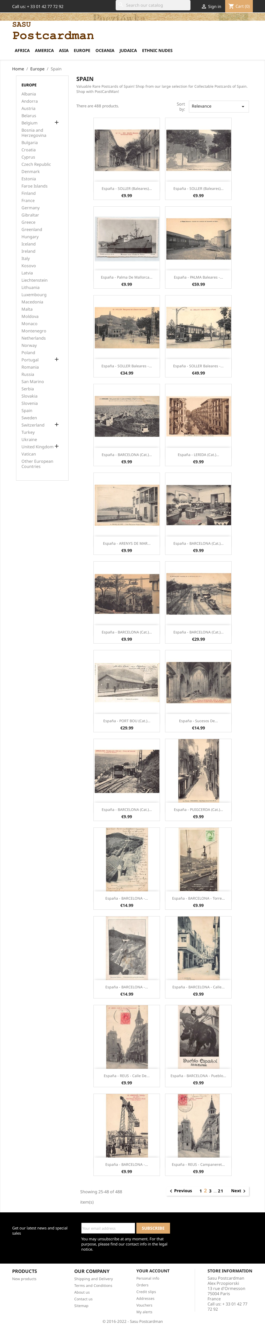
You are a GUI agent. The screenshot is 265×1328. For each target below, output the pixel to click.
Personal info (147, 1278)
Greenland (31, 229)
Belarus (28, 115)
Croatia (28, 150)
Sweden (29, 418)
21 (221, 1191)
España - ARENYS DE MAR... (127, 543)
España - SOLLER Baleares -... (126, 365)
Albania (28, 94)
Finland (28, 193)
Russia (27, 374)
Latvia (27, 273)
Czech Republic (36, 164)
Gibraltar (30, 215)
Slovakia (29, 396)
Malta (27, 309)
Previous (180, 1191)
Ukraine (29, 439)
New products (24, 1278)
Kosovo (28, 265)
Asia (64, 50)
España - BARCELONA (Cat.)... (127, 454)
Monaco (29, 323)
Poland (28, 352)
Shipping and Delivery (93, 1278)
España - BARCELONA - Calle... (198, 986)
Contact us (83, 1298)
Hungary (30, 237)
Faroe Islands (34, 186)
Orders (142, 1284)
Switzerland (33, 425)
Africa (22, 50)
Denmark (30, 171)
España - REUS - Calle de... (127, 1075)
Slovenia (29, 403)
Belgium (29, 123)
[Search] (153, 5)
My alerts (144, 1311)
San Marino (32, 381)
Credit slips (146, 1291)
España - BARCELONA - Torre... (198, 898)
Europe (82, 50)
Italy (25, 258)
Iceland (28, 244)
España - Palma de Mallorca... (126, 277)
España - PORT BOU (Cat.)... (126, 720)
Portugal (30, 360)
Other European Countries (37, 464)
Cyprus (28, 157)
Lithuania (30, 287)
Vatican (28, 454)
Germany (30, 208)
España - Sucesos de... (198, 720)
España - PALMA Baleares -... (198, 277)
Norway (29, 345)
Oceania (104, 50)
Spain (26, 410)
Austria (28, 108)
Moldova (30, 316)
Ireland (28, 251)
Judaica (128, 50)
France (28, 200)
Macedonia (32, 302)
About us (82, 1292)
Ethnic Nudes (157, 50)
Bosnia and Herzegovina (33, 133)
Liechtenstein (34, 280)
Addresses (145, 1298)
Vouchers (144, 1305)
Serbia (27, 389)
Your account (153, 1271)
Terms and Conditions (93, 1285)
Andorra (29, 101)
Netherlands (33, 338)
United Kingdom (37, 447)
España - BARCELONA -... (126, 898)
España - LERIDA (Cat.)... (198, 454)
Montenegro (33, 331)
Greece (28, 222)
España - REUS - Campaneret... (198, 1164)
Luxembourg (34, 294)
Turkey (28, 432)
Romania (30, 367)
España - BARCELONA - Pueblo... (198, 1075)
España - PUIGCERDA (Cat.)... (198, 809)
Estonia (28, 179)
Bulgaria (29, 142)
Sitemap (81, 1305)
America (44, 50)
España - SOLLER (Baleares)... (127, 188)
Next (239, 1191)
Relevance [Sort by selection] (219, 106)
